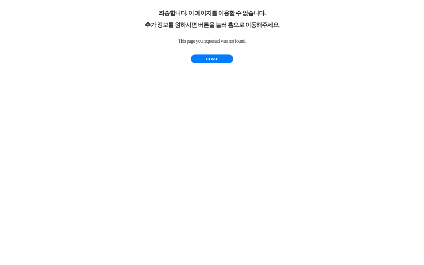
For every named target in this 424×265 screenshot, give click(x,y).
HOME (212, 59)
